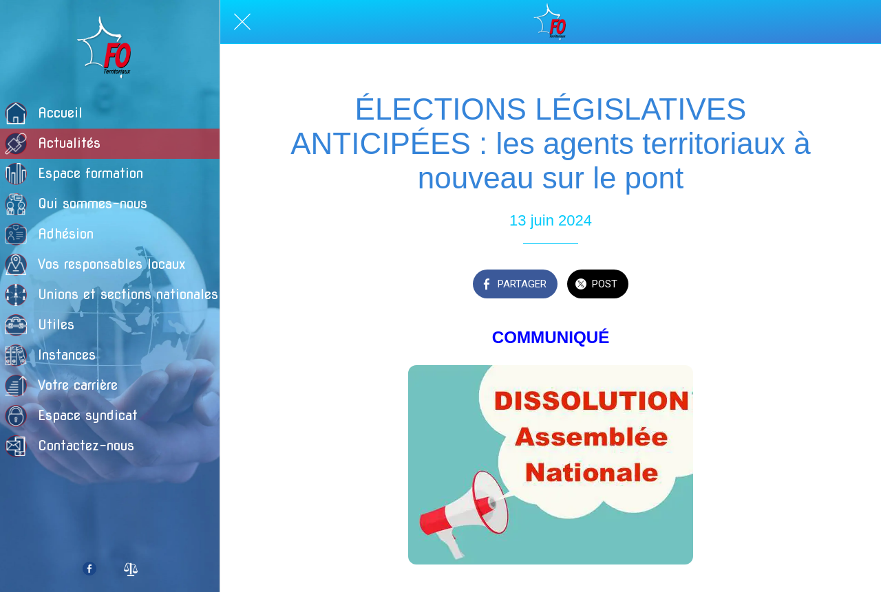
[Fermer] (242, 22)
